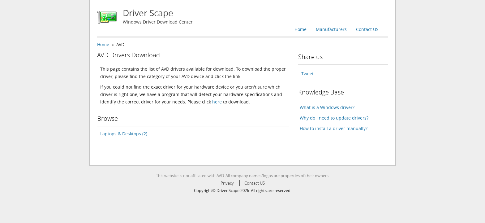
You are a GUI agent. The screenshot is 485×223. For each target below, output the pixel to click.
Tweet (307, 74)
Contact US (367, 29)
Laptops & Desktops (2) (123, 134)
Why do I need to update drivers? (334, 118)
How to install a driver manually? (333, 128)
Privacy (227, 183)
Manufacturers (331, 29)
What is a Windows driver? (327, 107)
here (217, 102)
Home (300, 29)
